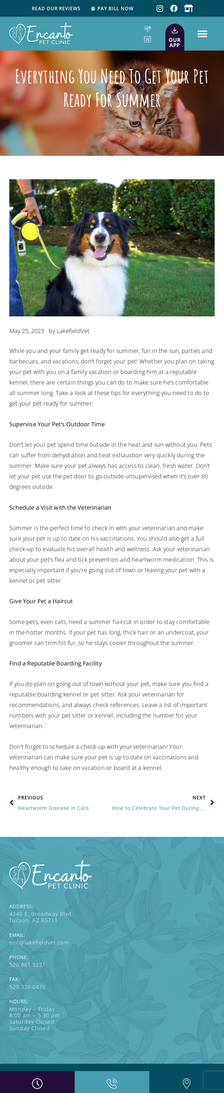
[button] (202, 34)
